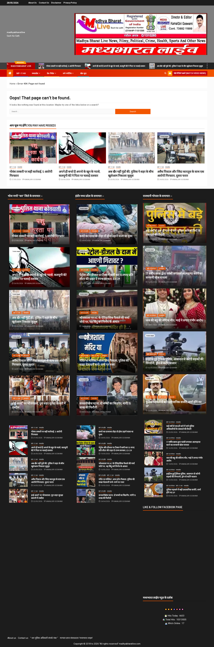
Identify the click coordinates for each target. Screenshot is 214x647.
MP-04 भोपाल (151, 225)
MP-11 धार (21, 73)
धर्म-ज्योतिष (67, 73)
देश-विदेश (50, 73)
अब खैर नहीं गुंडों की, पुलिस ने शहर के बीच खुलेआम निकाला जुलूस (176, 66)
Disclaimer (56, 3)
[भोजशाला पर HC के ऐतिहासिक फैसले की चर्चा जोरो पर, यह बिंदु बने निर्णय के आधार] (86, 464)
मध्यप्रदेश (35, 73)
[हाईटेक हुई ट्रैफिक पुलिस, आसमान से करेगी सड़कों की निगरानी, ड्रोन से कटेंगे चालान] (153, 474)
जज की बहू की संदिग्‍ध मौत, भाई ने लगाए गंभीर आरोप (174, 320)
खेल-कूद (83, 73)
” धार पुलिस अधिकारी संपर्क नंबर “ (44, 638)
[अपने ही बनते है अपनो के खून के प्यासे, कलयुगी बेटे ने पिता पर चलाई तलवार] (82, 147)
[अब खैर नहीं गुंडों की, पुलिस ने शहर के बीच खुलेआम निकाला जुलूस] (131, 147)
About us (32, 3)
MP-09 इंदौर (84, 231)
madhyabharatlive (16, 32)
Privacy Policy (70, 3)
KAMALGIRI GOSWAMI (32, 179)
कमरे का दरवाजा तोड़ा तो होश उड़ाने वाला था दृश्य (105, 236)
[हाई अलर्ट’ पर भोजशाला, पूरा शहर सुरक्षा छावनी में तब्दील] (18, 496)
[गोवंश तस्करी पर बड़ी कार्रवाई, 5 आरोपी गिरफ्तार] (33, 147)
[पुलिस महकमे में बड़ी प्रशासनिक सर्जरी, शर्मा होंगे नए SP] (153, 490)
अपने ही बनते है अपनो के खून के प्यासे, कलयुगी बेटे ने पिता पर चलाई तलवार (115, 66)
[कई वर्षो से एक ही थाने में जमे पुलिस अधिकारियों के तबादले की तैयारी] (153, 427)
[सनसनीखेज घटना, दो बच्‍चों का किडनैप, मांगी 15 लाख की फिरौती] (86, 496)
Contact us (43, 3)
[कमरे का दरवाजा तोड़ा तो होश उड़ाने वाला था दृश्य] (107, 224)
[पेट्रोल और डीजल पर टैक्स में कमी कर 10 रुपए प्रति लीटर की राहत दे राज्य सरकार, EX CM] (86, 448)
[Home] (9, 73)
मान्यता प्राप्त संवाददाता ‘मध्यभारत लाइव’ (76, 638)
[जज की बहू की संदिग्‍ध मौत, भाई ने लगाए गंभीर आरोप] (174, 309)
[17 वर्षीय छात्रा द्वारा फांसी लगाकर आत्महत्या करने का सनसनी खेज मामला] (153, 443)
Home (12, 83)
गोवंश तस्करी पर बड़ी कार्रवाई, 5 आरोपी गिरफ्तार (60, 66)
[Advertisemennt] (140, 34)
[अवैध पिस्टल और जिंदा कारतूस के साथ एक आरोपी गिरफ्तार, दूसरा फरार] (180, 147)
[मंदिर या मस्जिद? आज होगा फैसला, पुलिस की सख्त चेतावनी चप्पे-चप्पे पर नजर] (86, 480)
